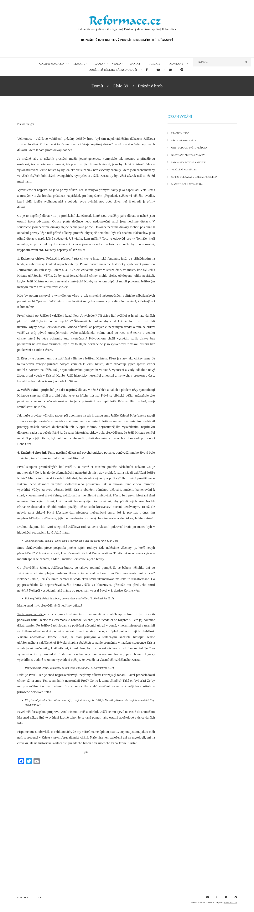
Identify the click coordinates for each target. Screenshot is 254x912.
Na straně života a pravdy (188, 155)
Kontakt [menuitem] (176, 63)
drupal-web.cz (230, 902)
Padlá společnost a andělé (188, 162)
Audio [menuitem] (98, 63)
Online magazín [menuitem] (51, 63)
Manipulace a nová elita (187, 184)
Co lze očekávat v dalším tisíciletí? (194, 177)
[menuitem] (146, 70)
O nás (39, 897)
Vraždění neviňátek (184, 169)
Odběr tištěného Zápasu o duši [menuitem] (113, 69)
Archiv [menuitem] (155, 63)
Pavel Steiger (26, 123)
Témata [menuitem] (79, 63)
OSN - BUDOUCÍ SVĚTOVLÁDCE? (189, 147)
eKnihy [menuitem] (135, 63)
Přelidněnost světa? (184, 140)
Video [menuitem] (116, 63)
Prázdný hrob (180, 133)
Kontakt (22, 897)
